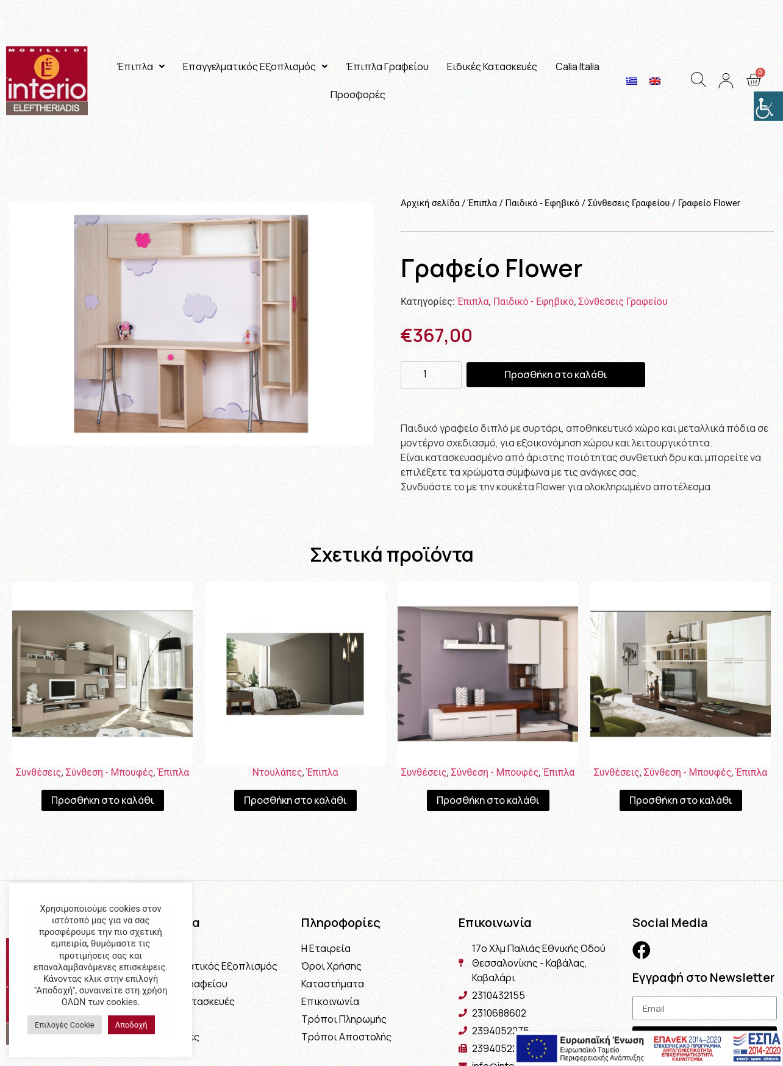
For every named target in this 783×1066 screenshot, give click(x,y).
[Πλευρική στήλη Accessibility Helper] (768, 106)
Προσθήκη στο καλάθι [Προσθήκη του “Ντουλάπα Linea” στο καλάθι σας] (295, 800)
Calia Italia (577, 66)
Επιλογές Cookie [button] (65, 1024)
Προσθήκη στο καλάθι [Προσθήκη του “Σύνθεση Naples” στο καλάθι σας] (680, 800)
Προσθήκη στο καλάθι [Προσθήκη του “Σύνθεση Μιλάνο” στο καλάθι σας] (102, 800)
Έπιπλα (140, 66)
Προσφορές (358, 94)
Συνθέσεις (39, 772)
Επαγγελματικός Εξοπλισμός (255, 66)
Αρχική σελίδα (430, 203)
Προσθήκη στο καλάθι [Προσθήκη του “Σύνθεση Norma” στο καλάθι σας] (488, 800)
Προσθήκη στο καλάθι (555, 374)
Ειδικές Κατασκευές (492, 66)
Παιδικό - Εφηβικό (542, 203)
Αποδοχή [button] (131, 1024)
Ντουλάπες (277, 772)
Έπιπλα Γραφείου (387, 66)
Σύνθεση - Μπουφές (110, 772)
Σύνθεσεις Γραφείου (629, 203)
